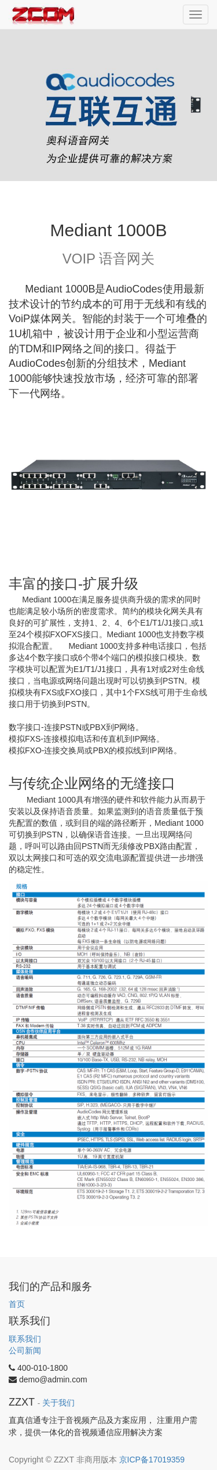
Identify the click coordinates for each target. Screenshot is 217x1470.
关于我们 (58, 1403)
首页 (17, 1304)
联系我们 (25, 1338)
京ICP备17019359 (152, 1459)
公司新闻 (25, 1350)
